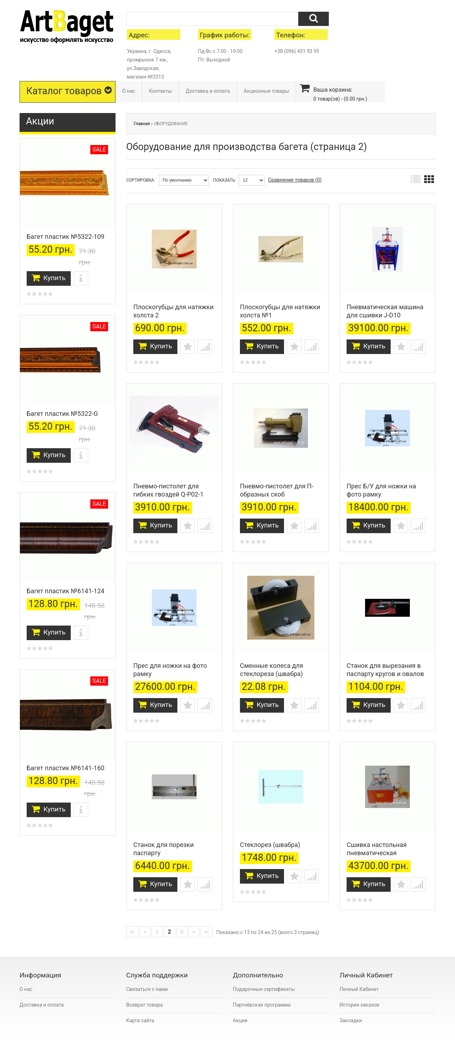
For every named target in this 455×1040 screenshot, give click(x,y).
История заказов (359, 988)
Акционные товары (266, 91)
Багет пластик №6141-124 (66, 591)
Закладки (350, 1003)
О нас (128, 91)
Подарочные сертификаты (264, 972)
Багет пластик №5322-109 (66, 236)
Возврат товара (144, 988)
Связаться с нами (147, 972)
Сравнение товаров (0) (294, 180)
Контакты (160, 91)
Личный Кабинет (359, 972)
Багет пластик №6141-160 (66, 768)
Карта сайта (140, 1003)
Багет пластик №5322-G (62, 413)
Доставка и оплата (208, 91)
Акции (240, 1003)
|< (132, 914)
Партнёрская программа (261, 988)
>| (206, 914)
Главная (142, 123)
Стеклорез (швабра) (270, 827)
